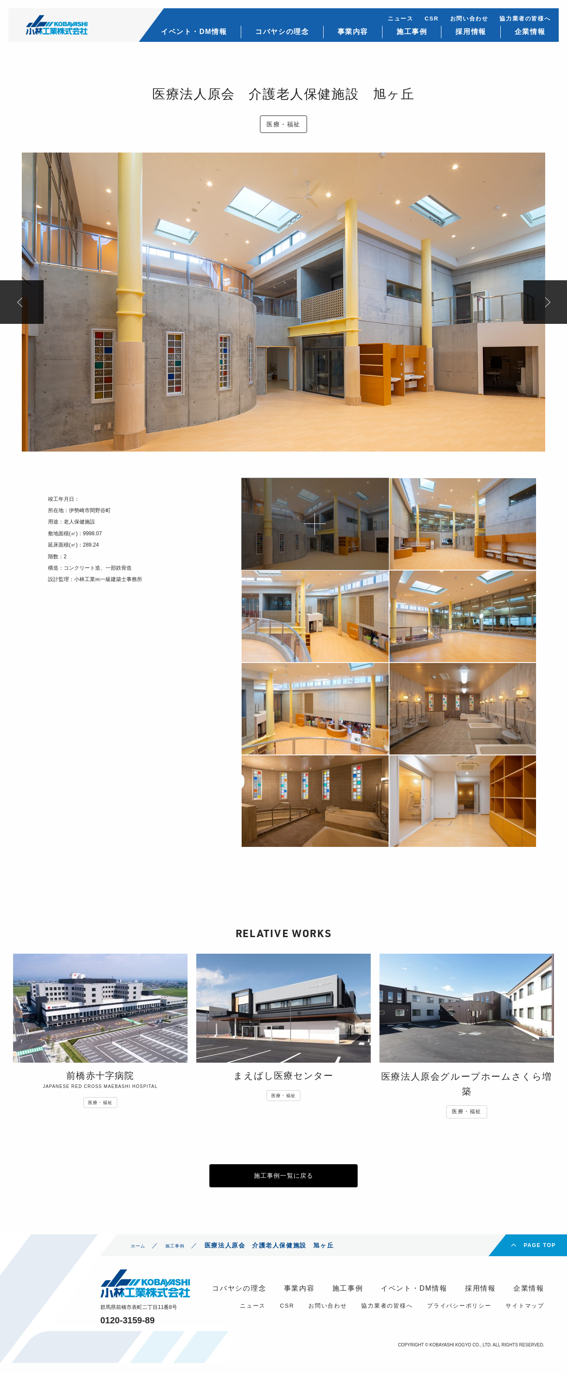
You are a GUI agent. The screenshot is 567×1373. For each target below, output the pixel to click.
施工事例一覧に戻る (283, 1181)
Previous (22, 302)
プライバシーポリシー (459, 1315)
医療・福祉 (283, 124)
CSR (424, 22)
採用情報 (463, 35)
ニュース (393, 22)
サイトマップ (525, 1315)
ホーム (141, 1255)
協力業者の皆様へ (517, 22)
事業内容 (345, 35)
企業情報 (522, 35)
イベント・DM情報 (186, 35)
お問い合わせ (462, 22)
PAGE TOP (540, 1255)
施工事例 (404, 35)
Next (545, 302)
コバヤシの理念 (274, 35)
